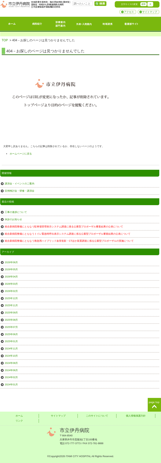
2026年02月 (11, 291)
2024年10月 (11, 355)
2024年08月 (11, 363)
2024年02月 (11, 377)
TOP (5, 40)
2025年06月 (11, 334)
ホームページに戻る (21, 153)
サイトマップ (149, 11)
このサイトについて (97, 415)
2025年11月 (11, 305)
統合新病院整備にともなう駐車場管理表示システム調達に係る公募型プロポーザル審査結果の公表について (64, 226)
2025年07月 (11, 327)
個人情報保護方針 (136, 415)
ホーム (19, 415)
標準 (143, 4)
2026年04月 (11, 276)
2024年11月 (11, 348)
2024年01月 (11, 384)
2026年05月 (11, 269)
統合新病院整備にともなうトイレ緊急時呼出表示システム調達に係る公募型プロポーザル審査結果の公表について (67, 233)
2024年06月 (11, 370)
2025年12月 (11, 298)
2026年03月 (11, 283)
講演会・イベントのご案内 (19, 183)
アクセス (129, 11)
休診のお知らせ (13, 219)
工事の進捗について (16, 212)
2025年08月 (11, 319)
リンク (19, 420)
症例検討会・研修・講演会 (19, 190)
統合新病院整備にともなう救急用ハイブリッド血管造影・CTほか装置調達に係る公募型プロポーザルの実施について (69, 240)
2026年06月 (11, 262)
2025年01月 (11, 341)
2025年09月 (11, 312)
